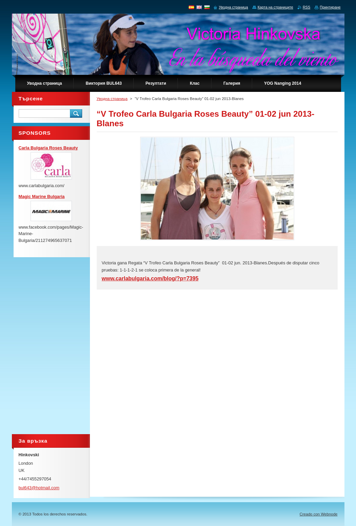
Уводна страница (112, 99)
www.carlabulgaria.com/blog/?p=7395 (150, 278)
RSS (306, 7)
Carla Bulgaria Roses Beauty (48, 147)
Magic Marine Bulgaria (42, 196)
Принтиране (330, 7)
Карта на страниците (275, 7)
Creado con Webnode (319, 514)
